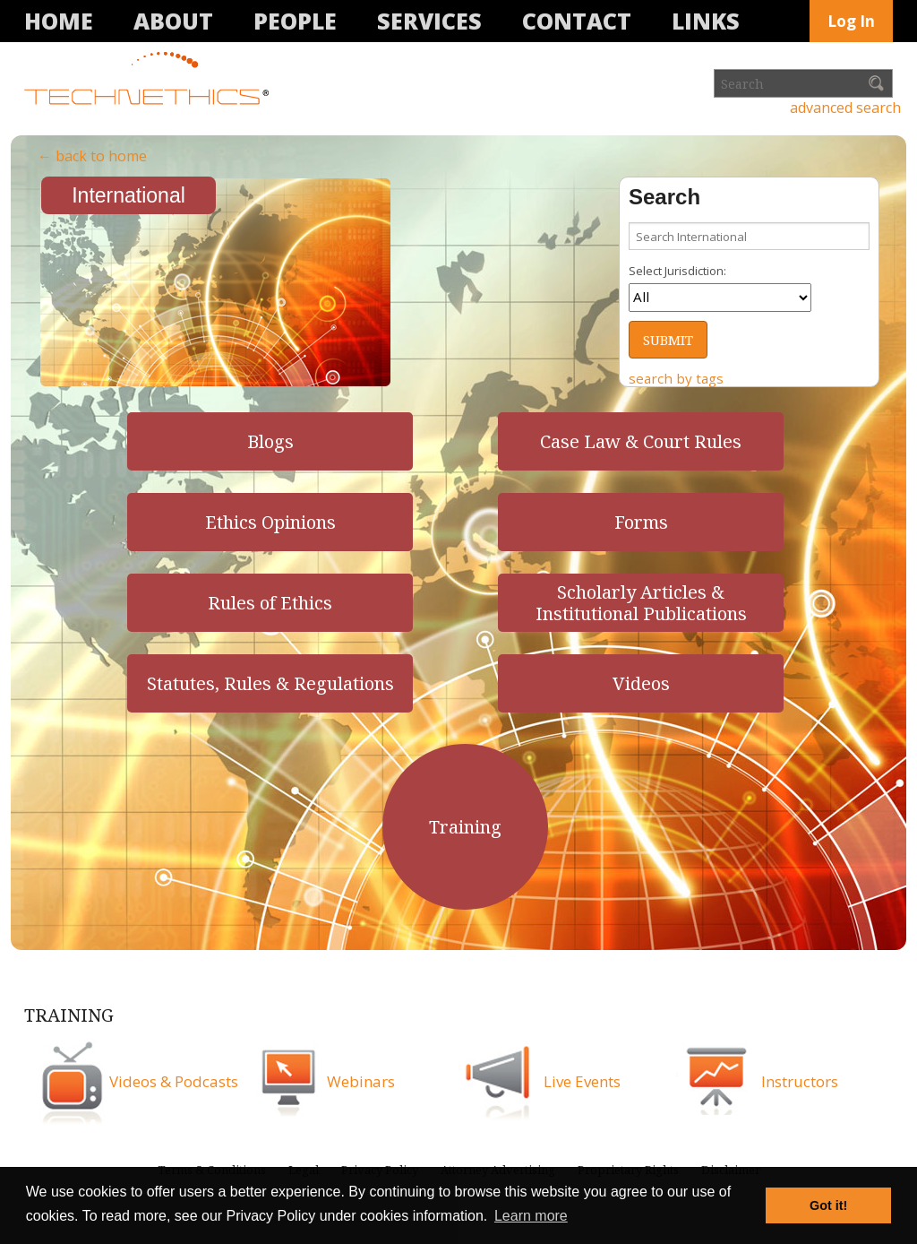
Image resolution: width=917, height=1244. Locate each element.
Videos (641, 683)
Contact (576, 20)
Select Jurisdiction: (677, 271)
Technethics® (149, 79)
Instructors (799, 1081)
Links (706, 20)
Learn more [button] (531, 1215)
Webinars (361, 1081)
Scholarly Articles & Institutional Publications (641, 603)
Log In (851, 21)
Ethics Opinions (270, 522)
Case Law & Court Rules (640, 441)
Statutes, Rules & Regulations (270, 683)
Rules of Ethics (270, 603)
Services (429, 20)
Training (465, 827)
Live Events (582, 1081)
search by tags (676, 378)
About (173, 20)
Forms (641, 522)
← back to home (92, 156)
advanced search (845, 107)
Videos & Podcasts (173, 1081)
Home (58, 20)
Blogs (270, 441)
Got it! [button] (828, 1205)
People (295, 20)
